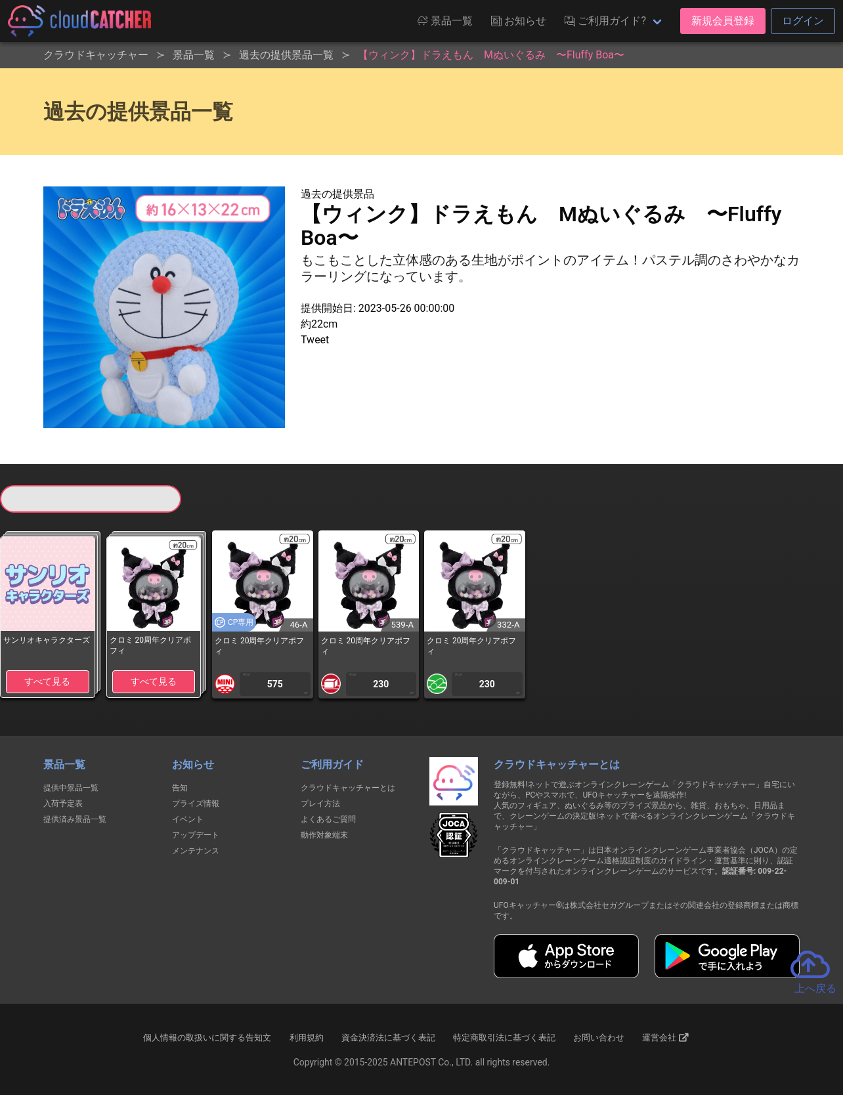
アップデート (195, 835)
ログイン (803, 20)
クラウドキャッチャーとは (348, 787)
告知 (180, 787)
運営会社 (665, 1037)
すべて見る (47, 681)
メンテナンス (195, 850)
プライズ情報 (195, 803)
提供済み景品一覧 (74, 819)
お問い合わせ (598, 1037)
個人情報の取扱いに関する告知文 (207, 1037)
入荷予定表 (63, 803)
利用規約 (307, 1037)
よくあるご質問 (328, 819)
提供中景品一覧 (70, 787)
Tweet (315, 339)
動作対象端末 (324, 835)
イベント (188, 819)
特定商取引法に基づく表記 (504, 1037)
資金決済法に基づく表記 (388, 1037)
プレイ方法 (320, 803)
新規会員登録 (722, 20)
